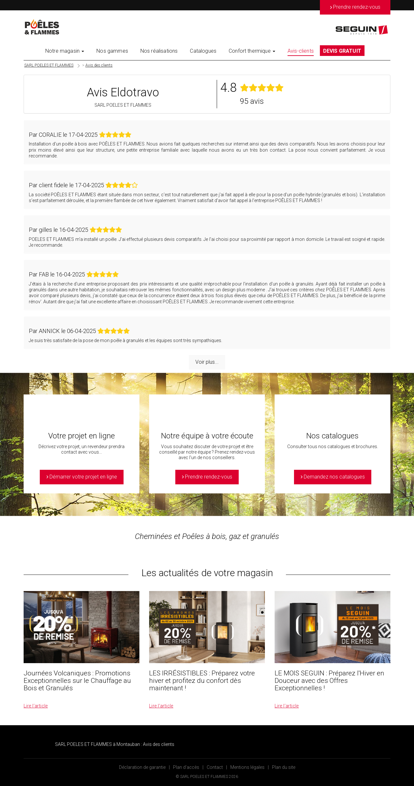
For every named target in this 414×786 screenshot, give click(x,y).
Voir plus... (207, 362)
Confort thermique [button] (252, 51)
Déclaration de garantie (142, 767)
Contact (215, 767)
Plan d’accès (186, 767)
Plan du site (283, 767)
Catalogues (203, 51)
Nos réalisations (159, 51)
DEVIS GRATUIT (342, 51)
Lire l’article (36, 705)
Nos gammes (112, 51)
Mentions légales (247, 767)
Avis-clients (301, 51)
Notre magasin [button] (64, 51)
